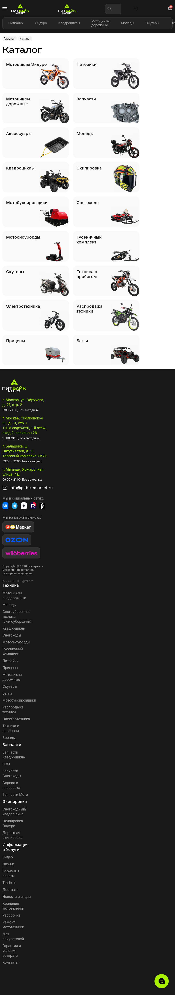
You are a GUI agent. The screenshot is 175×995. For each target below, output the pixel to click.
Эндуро (41, 23)
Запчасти (11, 744)
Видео (7, 857)
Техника (10, 585)
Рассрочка (11, 915)
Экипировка (14, 801)
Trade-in (9, 883)
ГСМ (6, 764)
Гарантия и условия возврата (11, 951)
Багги (7, 693)
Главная (9, 38)
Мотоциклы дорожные (100, 23)
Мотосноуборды (16, 642)
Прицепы (10, 668)
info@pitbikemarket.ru (29, 487)
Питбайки (16, 23)
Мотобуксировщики (19, 700)
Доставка (10, 890)
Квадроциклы (69, 23)
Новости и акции (16, 897)
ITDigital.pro (25, 581)
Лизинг (8, 864)
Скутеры (152, 23)
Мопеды (127, 23)
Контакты (10, 962)
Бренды (8, 738)
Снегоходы (11, 635)
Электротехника (16, 719)
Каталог (25, 38)
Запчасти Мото (15, 795)
